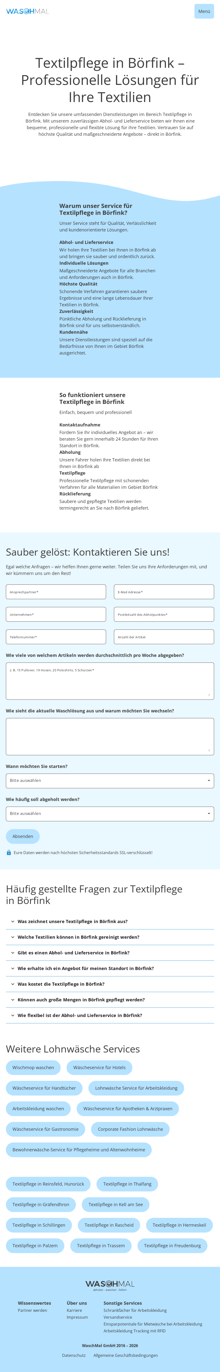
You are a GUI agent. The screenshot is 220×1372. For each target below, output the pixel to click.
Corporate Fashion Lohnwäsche (130, 1129)
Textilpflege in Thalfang (127, 1184)
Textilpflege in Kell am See (116, 1204)
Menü (204, 11)
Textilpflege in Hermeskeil (179, 1225)
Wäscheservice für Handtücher (44, 1088)
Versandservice (118, 1317)
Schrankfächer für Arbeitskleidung (135, 1310)
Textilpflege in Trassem (101, 1245)
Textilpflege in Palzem (35, 1245)
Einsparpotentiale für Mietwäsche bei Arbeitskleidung (153, 1324)
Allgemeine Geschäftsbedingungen (126, 1355)
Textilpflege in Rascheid (109, 1225)
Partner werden (32, 1310)
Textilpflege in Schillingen (39, 1225)
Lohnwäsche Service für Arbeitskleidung (136, 1088)
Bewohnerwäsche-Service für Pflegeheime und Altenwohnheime (79, 1150)
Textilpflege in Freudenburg (172, 1245)
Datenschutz (74, 1355)
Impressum (77, 1317)
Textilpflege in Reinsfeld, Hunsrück (48, 1184)
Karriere (74, 1310)
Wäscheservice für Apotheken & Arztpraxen (127, 1108)
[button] (110, 921)
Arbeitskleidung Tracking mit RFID (135, 1331)
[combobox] (110, 780)
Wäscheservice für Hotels (99, 1067)
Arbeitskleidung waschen (38, 1108)
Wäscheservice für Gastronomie (46, 1129)
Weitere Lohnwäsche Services (73, 1048)
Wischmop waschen (33, 1067)
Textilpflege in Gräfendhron (41, 1204)
